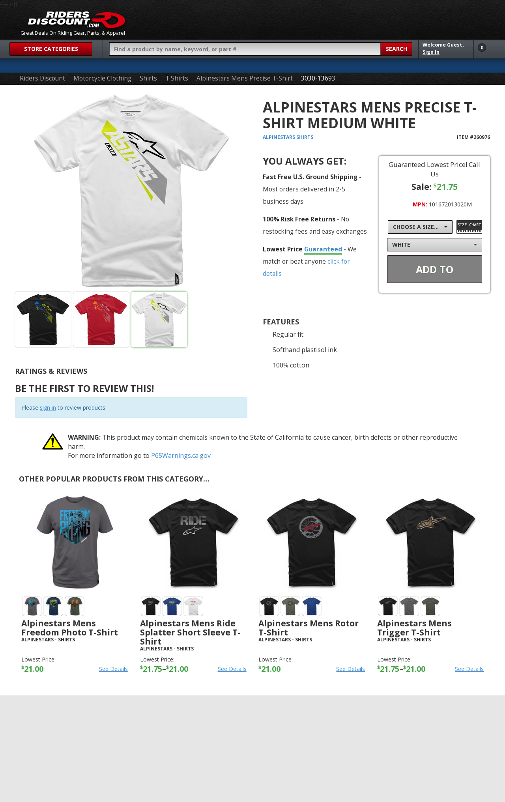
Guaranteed (323, 249)
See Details (113, 669)
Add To (434, 269)
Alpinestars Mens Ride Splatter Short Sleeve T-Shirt (190, 632)
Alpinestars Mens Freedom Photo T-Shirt (69, 628)
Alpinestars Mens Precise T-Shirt (244, 78)
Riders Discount (42, 78)
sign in (48, 407)
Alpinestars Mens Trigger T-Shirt (414, 628)
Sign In (431, 52)
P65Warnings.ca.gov (181, 455)
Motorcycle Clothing (102, 78)
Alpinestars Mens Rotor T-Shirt (308, 628)
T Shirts (176, 78)
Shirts (148, 78)
